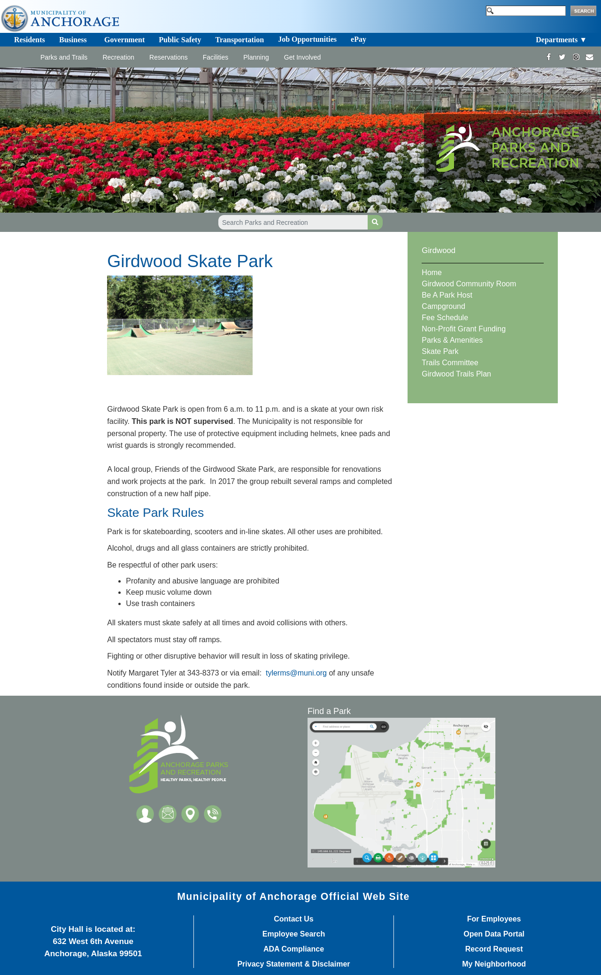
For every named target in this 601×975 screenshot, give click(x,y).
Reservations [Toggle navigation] (168, 57)
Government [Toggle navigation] (124, 40)
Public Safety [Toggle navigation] (180, 40)
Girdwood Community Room (469, 284)
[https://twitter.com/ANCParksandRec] (562, 57)
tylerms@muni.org (296, 673)
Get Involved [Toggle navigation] (302, 57)
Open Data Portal (493, 934)
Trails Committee (450, 363)
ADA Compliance (293, 949)
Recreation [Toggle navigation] (118, 57)
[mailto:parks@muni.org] (589, 57)
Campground (443, 306)
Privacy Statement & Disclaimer (293, 964)
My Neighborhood (494, 964)
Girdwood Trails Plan (456, 374)
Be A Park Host (447, 295)
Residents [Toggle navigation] (29, 40)
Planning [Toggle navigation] (256, 57)
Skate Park (440, 351)
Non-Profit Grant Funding (464, 329)
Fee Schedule (445, 318)
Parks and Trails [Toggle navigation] (63, 57)
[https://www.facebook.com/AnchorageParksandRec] (548, 57)
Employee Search (293, 934)
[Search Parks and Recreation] (293, 222)
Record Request (494, 949)
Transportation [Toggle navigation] (239, 40)
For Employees (494, 919)
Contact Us (293, 919)
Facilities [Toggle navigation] (215, 57)
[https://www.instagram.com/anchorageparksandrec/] (576, 57)
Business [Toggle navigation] (73, 40)
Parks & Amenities (452, 340)
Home (432, 272)
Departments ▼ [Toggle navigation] (561, 40)
